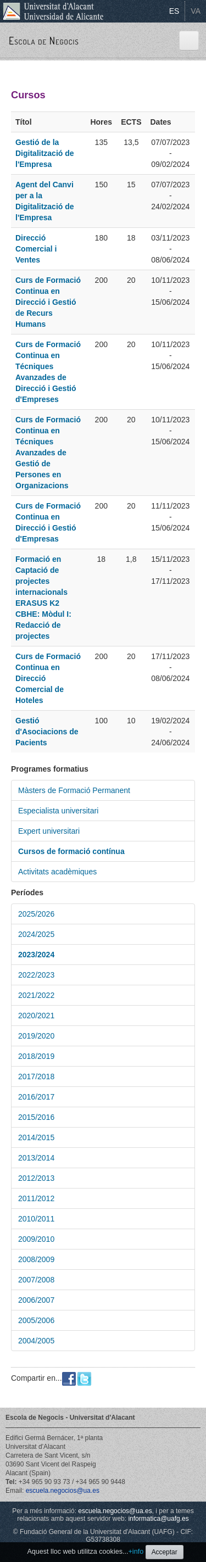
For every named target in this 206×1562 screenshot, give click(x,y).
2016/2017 (36, 1096)
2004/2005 (36, 1340)
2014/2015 (36, 1137)
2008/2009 (36, 1259)
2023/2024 (36, 954)
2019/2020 (36, 1035)
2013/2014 (36, 1157)
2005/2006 (36, 1320)
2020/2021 (36, 1015)
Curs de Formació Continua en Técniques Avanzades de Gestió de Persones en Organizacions (48, 452)
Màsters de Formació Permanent (74, 790)
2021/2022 (36, 995)
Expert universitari (49, 831)
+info (136, 1551)
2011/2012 (36, 1198)
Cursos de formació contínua (71, 851)
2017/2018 (36, 1076)
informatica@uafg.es (158, 1518)
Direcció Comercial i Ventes (36, 248)
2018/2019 (36, 1056)
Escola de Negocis (44, 41)
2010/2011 (36, 1218)
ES (174, 11)
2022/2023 (36, 974)
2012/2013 (36, 1178)
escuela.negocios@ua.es (62, 1490)
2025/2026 (36, 914)
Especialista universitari (58, 810)
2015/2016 (36, 1117)
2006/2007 (36, 1300)
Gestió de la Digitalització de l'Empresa (44, 153)
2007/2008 (36, 1279)
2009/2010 (36, 1239)
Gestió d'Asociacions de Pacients (47, 731)
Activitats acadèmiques (57, 871)
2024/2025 (36, 934)
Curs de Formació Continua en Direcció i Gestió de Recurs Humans (48, 302)
